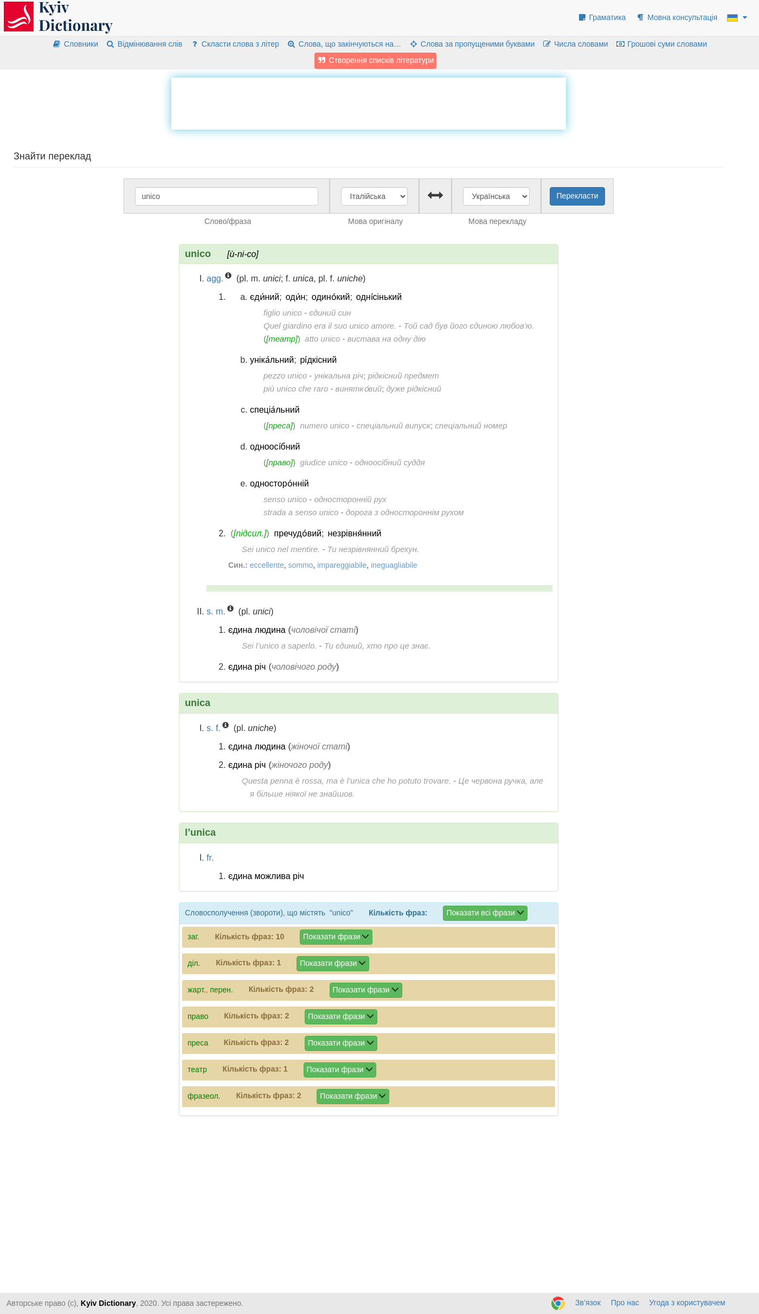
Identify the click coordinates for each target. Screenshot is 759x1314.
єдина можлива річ (266, 876)
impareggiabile (341, 565)
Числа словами (575, 44)
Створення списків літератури (375, 60)
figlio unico (282, 312)
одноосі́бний (275, 446)
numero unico (324, 425)
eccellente (267, 565)
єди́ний (264, 297)
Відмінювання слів (144, 44)
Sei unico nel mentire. (281, 549)
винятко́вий (359, 388)
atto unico (322, 338)
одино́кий (331, 297)
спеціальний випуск (393, 425)
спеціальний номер (471, 425)
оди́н (296, 297)
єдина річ (247, 666)
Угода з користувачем (687, 1302)
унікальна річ (338, 375)
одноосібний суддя (389, 462)
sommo (300, 565)
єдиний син (330, 312)
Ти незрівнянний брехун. (373, 549)
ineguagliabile (394, 565)
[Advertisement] (368, 102)
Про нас (625, 1302)
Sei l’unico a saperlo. (279, 645)
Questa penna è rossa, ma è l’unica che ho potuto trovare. (346, 780)
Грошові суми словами (661, 44)
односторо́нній (279, 483)
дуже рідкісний (413, 388)
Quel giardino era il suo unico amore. (329, 325)
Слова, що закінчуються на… (344, 44)
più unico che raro (295, 388)
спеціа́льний (275, 409)
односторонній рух (350, 499)
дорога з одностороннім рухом (405, 512)
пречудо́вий (297, 533)
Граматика (601, 17)
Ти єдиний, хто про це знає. (377, 645)
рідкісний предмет (403, 375)
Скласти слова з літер (234, 44)
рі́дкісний (318, 359)
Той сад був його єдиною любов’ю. (468, 325)
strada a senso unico (300, 512)
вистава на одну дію (387, 338)
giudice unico (324, 462)
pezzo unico (285, 375)
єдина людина (257, 629)
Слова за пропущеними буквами (472, 44)
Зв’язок (588, 1302)
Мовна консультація (676, 17)
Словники (75, 44)
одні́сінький (379, 297)
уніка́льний (272, 359)
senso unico (285, 499)
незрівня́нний (354, 533)
